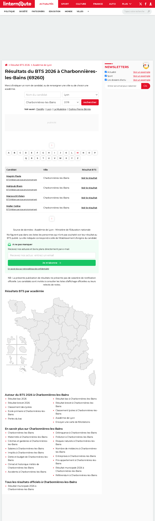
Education (54, 11)
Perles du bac (15, 418)
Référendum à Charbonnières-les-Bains (76, 475)
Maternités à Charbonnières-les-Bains (27, 437)
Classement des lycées (20, 407)
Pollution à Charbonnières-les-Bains (74, 437)
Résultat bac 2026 (17, 398)
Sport (65, 4)
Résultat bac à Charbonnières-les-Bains (76, 398)
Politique (9, 11)
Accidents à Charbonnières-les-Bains (27, 471)
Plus (127, 4)
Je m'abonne (50, 262)
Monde (68, 11)
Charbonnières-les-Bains (21, 432)
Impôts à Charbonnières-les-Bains (26, 452)
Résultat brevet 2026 (19, 403)
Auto (112, 4)
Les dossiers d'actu (115, 80)
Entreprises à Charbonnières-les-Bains (76, 456)
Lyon (48, 109)
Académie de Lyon (42, 65)
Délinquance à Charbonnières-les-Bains (76, 432)
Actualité (110, 72)
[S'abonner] (127, 86)
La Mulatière (60, 109)
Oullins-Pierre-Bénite (80, 109)
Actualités (46, 4)
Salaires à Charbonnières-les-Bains (26, 448)
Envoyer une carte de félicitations (73, 422)
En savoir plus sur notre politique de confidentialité (28, 269)
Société (23, 11)
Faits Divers (38, 11)
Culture (81, 4)
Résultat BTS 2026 (20, 65)
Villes (80, 11)
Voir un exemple (141, 72)
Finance (98, 4)
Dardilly (40, 109)
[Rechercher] (137, 11)
